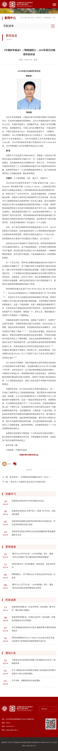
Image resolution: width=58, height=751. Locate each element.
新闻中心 (39, 18)
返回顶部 (29, 470)
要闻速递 (47, 18)
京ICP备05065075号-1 (45, 742)
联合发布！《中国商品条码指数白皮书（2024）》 (31, 477)
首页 (32, 18)
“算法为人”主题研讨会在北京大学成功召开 (28, 482)
